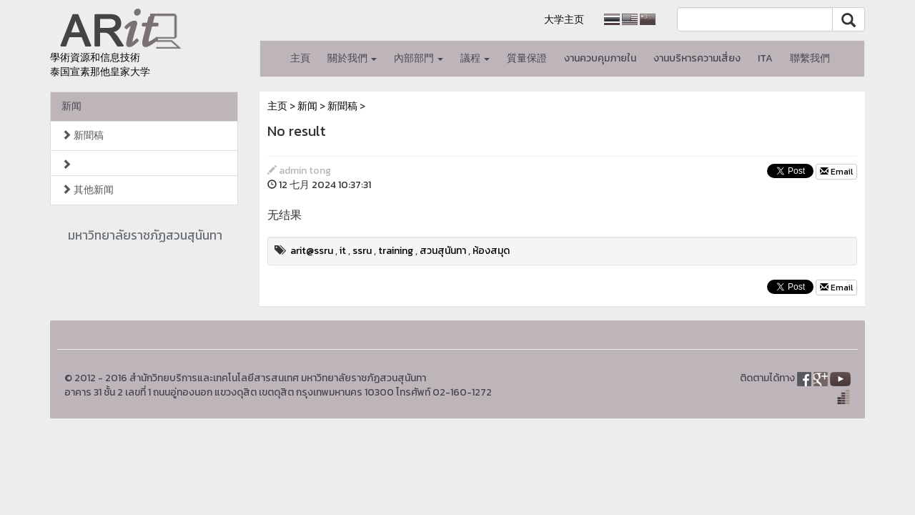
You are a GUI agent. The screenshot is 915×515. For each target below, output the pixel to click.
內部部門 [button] (418, 58)
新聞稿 (82, 135)
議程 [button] (475, 58)
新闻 (71, 106)
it (343, 250)
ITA (765, 58)
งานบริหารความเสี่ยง (697, 58)
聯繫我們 (810, 58)
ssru (362, 250)
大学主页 (564, 19)
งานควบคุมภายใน (600, 58)
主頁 (300, 58)
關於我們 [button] (352, 58)
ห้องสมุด (491, 250)
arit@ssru (311, 250)
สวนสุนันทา (443, 250)
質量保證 (527, 58)
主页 (277, 106)
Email (836, 171)
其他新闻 (87, 189)
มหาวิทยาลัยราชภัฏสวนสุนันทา (145, 235)
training (395, 250)
